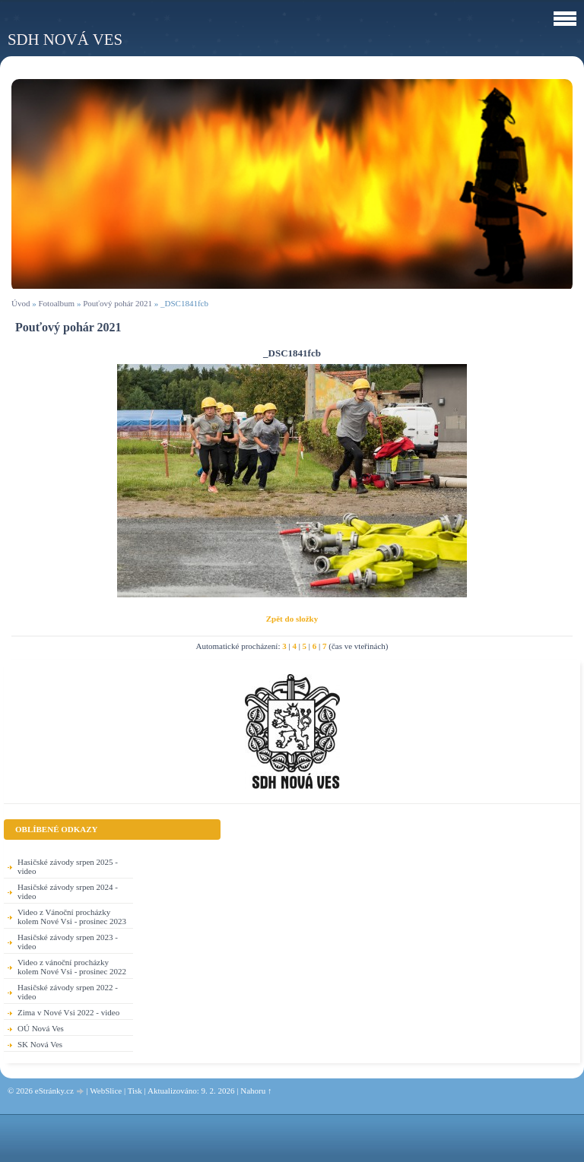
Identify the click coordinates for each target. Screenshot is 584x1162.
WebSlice (106, 1090)
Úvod (20, 303)
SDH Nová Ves (65, 39)
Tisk (135, 1090)
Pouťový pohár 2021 (117, 303)
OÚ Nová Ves (40, 1028)
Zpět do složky (292, 618)
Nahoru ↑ (255, 1090)
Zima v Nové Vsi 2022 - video (68, 1012)
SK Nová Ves (39, 1044)
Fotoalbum (56, 303)
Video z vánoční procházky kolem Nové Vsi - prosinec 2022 (71, 967)
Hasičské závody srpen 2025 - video (67, 866)
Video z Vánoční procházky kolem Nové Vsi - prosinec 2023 (71, 916)
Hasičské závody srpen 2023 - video (67, 941)
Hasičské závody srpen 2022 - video (67, 992)
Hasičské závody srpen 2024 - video (67, 891)
